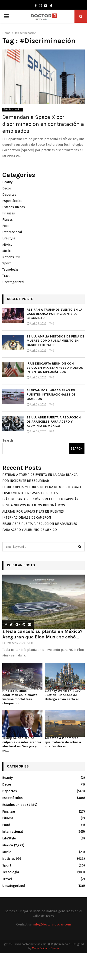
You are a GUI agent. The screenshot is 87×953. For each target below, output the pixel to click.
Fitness (7, 220)
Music (6, 251)
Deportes (9, 195)
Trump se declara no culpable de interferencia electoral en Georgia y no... (21, 744)
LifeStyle (8, 238)
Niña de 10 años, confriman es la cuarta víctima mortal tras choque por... (19, 697)
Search (7, 440)
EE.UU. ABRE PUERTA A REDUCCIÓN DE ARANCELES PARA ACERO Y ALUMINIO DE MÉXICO (54, 421)
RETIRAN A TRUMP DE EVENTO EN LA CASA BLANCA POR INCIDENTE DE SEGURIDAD (54, 314)
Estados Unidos (12, 109)
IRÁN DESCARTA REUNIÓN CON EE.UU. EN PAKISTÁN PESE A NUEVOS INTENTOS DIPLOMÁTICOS (55, 368)
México (7, 245)
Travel (7, 276)
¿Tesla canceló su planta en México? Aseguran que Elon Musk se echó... (42, 634)
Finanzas (8, 213)
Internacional (12, 232)
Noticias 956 (11, 257)
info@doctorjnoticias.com (52, 924)
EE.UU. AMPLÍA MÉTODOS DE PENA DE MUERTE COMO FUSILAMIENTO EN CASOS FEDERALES (55, 340)
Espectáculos (12, 201)
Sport (6, 263)
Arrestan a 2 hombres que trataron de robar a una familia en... (63, 742)
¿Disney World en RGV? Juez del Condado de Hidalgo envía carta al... (63, 695)
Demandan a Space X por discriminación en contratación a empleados (43, 124)
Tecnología (10, 270)
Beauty (7, 182)
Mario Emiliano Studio (45, 948)
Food (6, 226)
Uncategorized (13, 282)
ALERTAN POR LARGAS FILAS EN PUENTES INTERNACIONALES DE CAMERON (51, 394)
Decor (6, 188)
